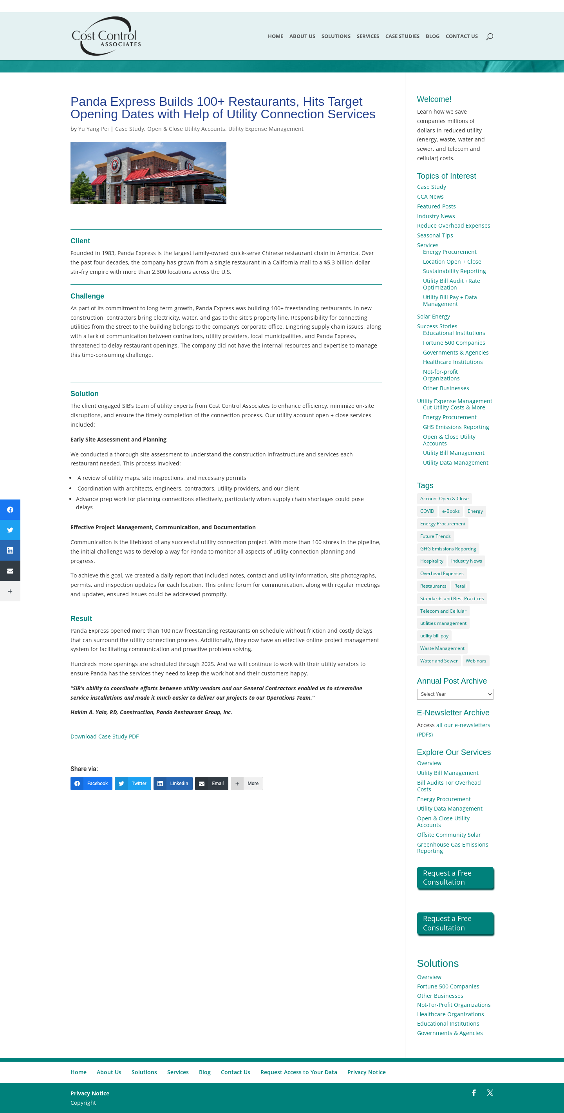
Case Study (129, 128)
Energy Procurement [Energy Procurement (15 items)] (442, 523)
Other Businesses (446, 388)
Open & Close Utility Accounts (186, 128)
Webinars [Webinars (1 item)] (476, 660)
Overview (429, 763)
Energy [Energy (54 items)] (475, 511)
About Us (302, 36)
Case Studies (402, 36)
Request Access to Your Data (298, 1072)
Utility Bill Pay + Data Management (450, 300)
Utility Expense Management (266, 128)
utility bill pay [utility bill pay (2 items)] (434, 635)
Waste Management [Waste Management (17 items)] (442, 648)
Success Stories (437, 326)
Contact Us (462, 36)
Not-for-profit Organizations (441, 375)
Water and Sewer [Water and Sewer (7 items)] (439, 660)
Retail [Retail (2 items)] (460, 586)
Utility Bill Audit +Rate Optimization (451, 284)
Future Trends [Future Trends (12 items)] (435, 536)
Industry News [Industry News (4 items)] (466, 560)
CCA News (430, 196)
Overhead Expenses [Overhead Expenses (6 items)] (442, 573)
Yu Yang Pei (93, 128)
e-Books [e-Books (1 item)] (451, 511)
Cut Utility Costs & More (454, 407)
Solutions (336, 36)
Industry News (436, 216)
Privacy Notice (366, 1072)
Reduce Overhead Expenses (453, 225)
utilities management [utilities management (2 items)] (443, 623)
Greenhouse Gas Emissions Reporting (452, 848)
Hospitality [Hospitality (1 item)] (431, 560)
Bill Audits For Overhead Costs (449, 786)
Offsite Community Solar (449, 834)
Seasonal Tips (435, 235)
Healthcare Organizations (450, 1014)
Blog (432, 36)
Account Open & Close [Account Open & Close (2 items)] (444, 498)
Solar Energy (433, 316)
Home (275, 36)
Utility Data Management (455, 462)
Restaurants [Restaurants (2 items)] (433, 586)
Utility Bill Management (453, 452)
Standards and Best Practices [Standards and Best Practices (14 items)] (452, 598)
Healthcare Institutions (453, 362)
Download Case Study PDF (104, 736)
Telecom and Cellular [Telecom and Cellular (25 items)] (443, 611)
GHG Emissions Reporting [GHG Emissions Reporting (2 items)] (448, 548)
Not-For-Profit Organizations (454, 1004)
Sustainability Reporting (454, 271)
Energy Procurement (450, 251)
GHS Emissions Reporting (456, 427)
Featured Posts (436, 206)
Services (368, 36)
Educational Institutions (454, 333)
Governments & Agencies (456, 352)
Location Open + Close (452, 261)
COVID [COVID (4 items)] (427, 511)
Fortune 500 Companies (454, 342)
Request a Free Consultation (447, 877)
